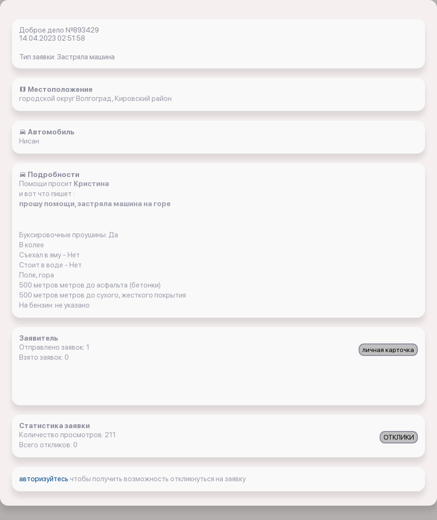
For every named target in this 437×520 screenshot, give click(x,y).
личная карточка (388, 350)
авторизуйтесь (44, 479)
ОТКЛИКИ (398, 437)
